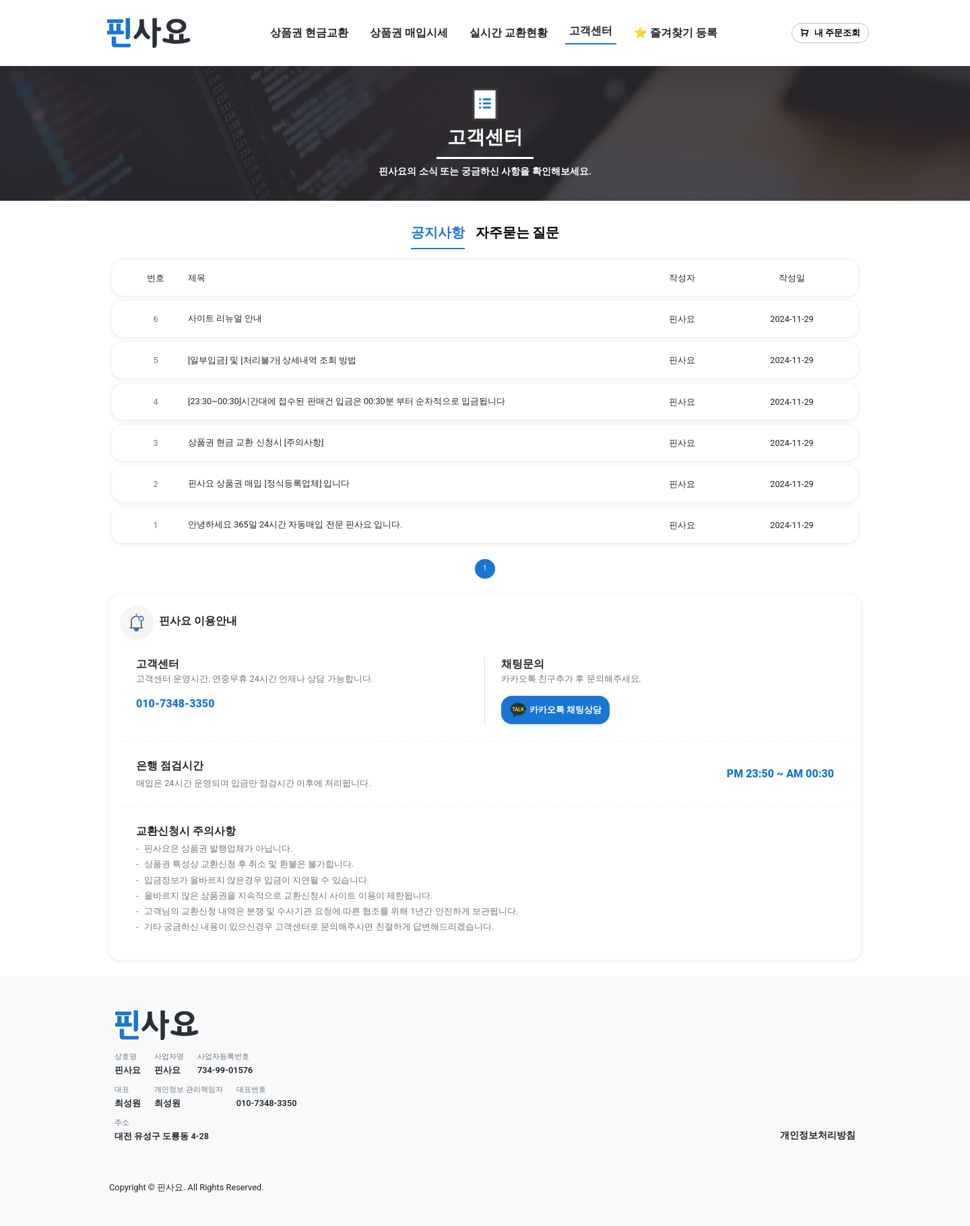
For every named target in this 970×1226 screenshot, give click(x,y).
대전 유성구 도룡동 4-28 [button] (162, 1136)
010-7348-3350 (175, 703)
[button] (485, 622)
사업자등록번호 (223, 1056)
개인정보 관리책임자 (188, 1089)
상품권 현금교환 (309, 32)
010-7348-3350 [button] (266, 1103)
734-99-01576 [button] (225, 1070)
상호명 (126, 1056)
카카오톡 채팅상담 (555, 710)
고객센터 (590, 30)
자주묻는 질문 (518, 232)
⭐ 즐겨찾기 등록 (675, 32)
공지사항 (438, 232)
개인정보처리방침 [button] (817, 1135)
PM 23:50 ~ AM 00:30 (780, 773)
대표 (122, 1089)
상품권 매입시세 (409, 32)
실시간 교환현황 (509, 32)
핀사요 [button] (128, 1070)
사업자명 (169, 1056)
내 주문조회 (830, 33)
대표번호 (251, 1089)
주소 (122, 1122)
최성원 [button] (128, 1103)
